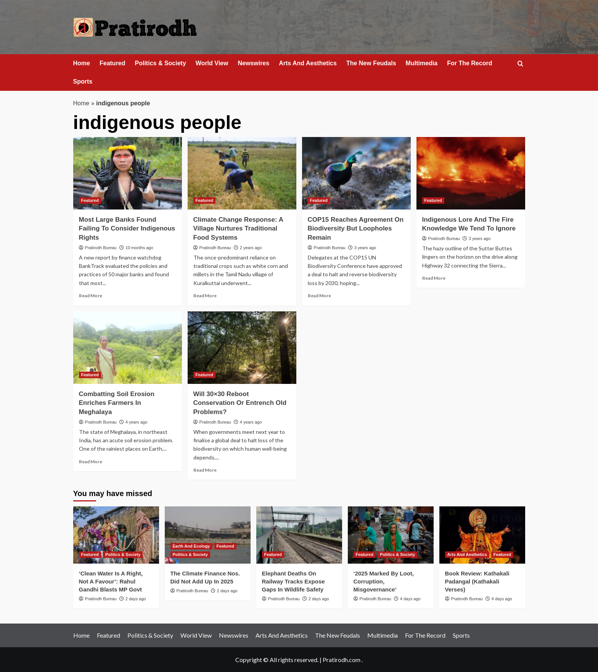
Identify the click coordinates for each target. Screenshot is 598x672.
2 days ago (135, 598)
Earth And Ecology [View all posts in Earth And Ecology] (191, 546)
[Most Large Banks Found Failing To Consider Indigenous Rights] (127, 173)
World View (212, 63)
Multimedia (422, 63)
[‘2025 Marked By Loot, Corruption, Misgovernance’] (391, 535)
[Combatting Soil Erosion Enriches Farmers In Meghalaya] (127, 347)
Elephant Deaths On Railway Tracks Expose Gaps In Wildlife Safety (293, 581)
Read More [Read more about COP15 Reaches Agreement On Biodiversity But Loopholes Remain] (319, 295)
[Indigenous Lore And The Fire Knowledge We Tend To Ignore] (470, 173)
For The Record (469, 63)
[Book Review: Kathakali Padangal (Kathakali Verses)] (482, 535)
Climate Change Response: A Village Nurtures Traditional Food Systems (238, 229)
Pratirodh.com (341, 659)
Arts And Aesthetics (308, 63)
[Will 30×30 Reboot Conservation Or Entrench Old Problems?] (242, 347)
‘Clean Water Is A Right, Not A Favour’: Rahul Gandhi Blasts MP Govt (111, 581)
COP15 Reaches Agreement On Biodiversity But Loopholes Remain (356, 229)
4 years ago (136, 422)
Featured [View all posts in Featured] (90, 200)
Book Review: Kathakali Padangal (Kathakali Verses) (477, 581)
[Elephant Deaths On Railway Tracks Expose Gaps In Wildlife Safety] (299, 535)
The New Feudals (371, 63)
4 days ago (410, 598)
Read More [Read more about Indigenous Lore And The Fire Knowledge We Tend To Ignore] (433, 278)
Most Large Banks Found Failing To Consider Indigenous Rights (127, 229)
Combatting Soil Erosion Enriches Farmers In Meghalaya (116, 403)
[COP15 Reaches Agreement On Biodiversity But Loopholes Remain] (356, 173)
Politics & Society (160, 63)
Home (81, 63)
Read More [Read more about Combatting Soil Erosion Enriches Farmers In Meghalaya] (90, 461)
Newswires (253, 63)
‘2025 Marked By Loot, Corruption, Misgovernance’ (384, 581)
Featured (112, 63)
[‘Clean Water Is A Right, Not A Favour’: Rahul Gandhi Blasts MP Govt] (116, 535)
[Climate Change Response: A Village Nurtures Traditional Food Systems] (242, 173)
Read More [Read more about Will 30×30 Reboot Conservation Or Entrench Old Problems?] (205, 470)
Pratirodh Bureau (101, 247)
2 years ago (251, 247)
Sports (83, 81)
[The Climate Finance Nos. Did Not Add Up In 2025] (208, 535)
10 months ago (139, 247)
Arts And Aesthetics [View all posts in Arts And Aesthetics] (467, 554)
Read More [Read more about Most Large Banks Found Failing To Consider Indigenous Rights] (90, 295)
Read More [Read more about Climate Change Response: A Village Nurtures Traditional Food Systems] (205, 295)
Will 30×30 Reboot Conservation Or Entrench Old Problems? (240, 403)
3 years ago (365, 247)
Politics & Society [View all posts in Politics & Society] (122, 554)
